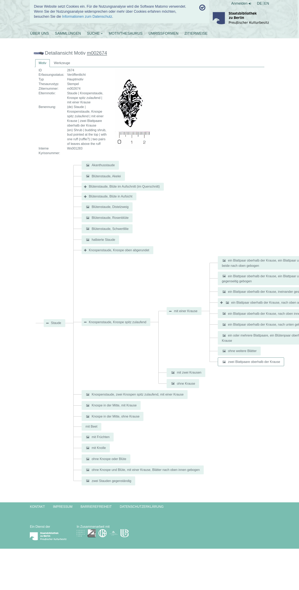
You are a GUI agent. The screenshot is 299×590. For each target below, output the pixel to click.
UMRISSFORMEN (163, 33)
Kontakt (37, 506)
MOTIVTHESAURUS (125, 33)
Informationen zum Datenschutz (87, 17)
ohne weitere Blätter (242, 351)
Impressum (63, 506)
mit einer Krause (185, 311)
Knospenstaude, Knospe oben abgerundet (119, 250)
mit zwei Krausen (189, 372)
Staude (56, 323)
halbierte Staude (103, 239)
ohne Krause (186, 383)
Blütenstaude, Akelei (106, 176)
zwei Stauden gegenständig (111, 480)
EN (266, 3)
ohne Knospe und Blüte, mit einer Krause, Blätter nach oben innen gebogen (146, 470)
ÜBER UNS (39, 33)
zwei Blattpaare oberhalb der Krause (254, 362)
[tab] (42, 63)
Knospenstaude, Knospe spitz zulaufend (117, 322)
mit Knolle (99, 448)
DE (259, 3)
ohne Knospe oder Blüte (109, 459)
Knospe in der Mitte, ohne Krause (115, 416)
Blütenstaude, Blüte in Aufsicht (110, 196)
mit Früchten (101, 437)
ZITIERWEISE (196, 33)
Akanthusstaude (103, 165)
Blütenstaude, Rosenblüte (110, 217)
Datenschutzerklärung (142, 506)
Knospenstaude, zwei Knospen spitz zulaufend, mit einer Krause (138, 394)
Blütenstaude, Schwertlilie (110, 228)
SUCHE (95, 33)
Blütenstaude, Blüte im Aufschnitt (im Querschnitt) (124, 186)
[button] (88, 165)
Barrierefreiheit (96, 506)
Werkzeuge (62, 63)
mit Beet (92, 426)
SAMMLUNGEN (68, 33)
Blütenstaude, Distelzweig (110, 207)
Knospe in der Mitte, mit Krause (114, 405)
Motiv (42, 63)
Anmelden (241, 3)
